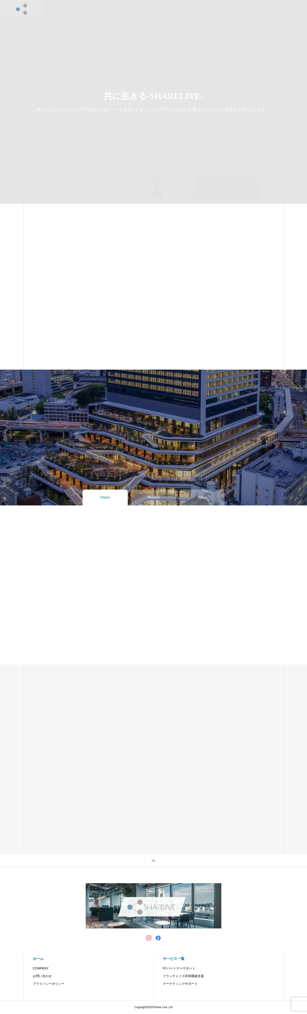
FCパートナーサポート (179, 968)
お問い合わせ (176, 9)
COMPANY (41, 968)
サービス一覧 (173, 959)
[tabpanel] (153, 102)
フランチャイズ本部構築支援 (183, 976)
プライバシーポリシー (48, 983)
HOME (91, 9)
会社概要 (151, 9)
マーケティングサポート (180, 983)
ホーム (38, 959)
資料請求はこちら (207, 9)
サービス (111, 9)
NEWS (131, 9)
